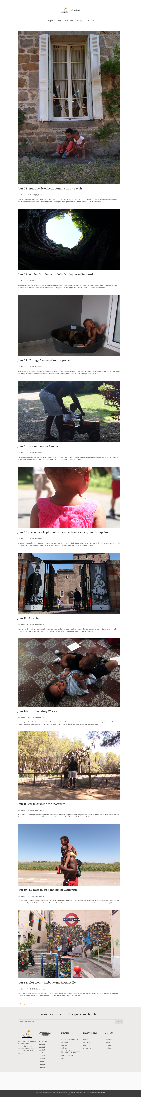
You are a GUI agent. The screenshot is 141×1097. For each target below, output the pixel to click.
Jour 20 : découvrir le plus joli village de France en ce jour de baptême (63, 532)
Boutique (80, 21)
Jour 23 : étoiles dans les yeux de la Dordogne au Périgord (55, 274)
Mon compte (69, 21)
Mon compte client (68, 1055)
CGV (87, 1092)
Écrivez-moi (87, 1048)
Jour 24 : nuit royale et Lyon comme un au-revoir (50, 188)
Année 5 (42, 1056)
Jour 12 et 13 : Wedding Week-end (39, 711)
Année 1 (42, 1044)
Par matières (65, 1042)
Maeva (23, 195)
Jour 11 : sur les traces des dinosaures (41, 803)
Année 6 (42, 1059)
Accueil (85, 1039)
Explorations (40, 195)
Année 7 (42, 1062)
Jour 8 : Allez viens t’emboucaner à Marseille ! (47, 982)
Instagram (108, 1039)
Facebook (108, 1048)
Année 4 (42, 1053)
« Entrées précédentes (26, 1004)
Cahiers (64, 1048)
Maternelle (43, 1041)
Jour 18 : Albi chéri (30, 618)
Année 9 (42, 1068)
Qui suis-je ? (87, 1042)
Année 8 (42, 1065)
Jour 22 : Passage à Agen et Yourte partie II (45, 360)
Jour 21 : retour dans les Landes (38, 446)
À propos (50, 21)
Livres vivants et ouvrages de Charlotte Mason (70, 1051)
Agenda (64, 1045)
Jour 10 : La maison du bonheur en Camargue (47, 889)
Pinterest (108, 1042)
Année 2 (42, 1047)
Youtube (108, 1045)
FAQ (62, 1058)
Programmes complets (69, 1039)
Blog (59, 21)
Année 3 (42, 1050)
